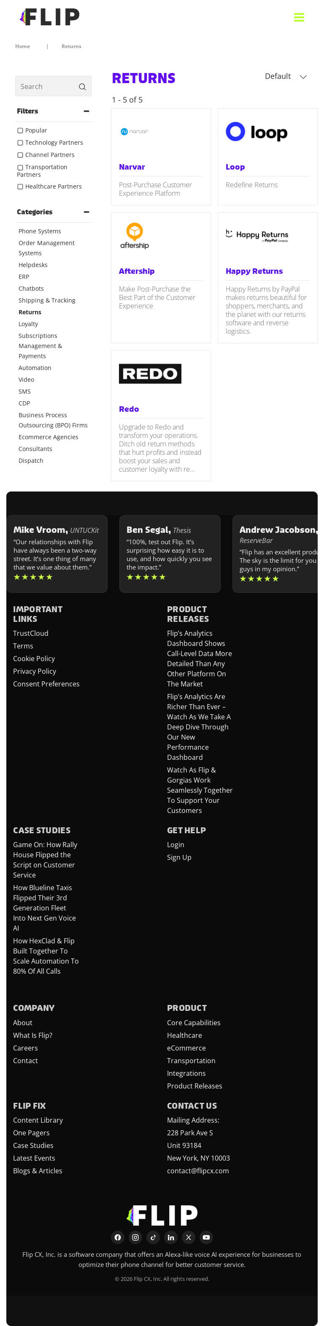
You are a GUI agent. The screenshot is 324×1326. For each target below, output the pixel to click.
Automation (35, 368)
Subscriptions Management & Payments (40, 346)
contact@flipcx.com (198, 1170)
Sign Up (179, 857)
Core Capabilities (194, 1022)
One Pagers (31, 1132)
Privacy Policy (34, 671)
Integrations (186, 1073)
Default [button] (286, 76)
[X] (188, 1237)
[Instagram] (135, 1237)
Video (26, 379)
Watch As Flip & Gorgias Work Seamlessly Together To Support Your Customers (200, 790)
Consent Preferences (46, 684)
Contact (25, 1060)
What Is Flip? (32, 1035)
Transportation (191, 1060)
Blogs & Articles (37, 1170)
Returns (30, 312)
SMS (25, 391)
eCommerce (186, 1048)
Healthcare (184, 1035)
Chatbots (31, 288)
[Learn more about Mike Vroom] (57, 554)
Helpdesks (33, 265)
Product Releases (194, 1086)
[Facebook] (117, 1237)
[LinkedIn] (171, 1237)
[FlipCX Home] (49, 16)
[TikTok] (153, 1237)
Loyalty (28, 324)
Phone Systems (40, 231)
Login (175, 844)
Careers (25, 1048)
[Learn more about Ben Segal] (170, 554)
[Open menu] (299, 17)
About (22, 1022)
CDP (24, 403)
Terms (23, 646)
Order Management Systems (47, 248)
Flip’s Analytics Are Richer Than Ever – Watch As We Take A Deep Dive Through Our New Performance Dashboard (199, 727)
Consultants (35, 449)
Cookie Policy (34, 658)
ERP (24, 277)
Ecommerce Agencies (48, 437)
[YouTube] (206, 1237)
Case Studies (33, 1145)
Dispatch (31, 460)
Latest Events (34, 1158)
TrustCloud (31, 633)
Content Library (38, 1120)
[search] (53, 86)
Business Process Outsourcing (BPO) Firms (53, 420)
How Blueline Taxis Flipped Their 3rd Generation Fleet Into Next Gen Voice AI (44, 908)
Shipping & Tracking (47, 300)
